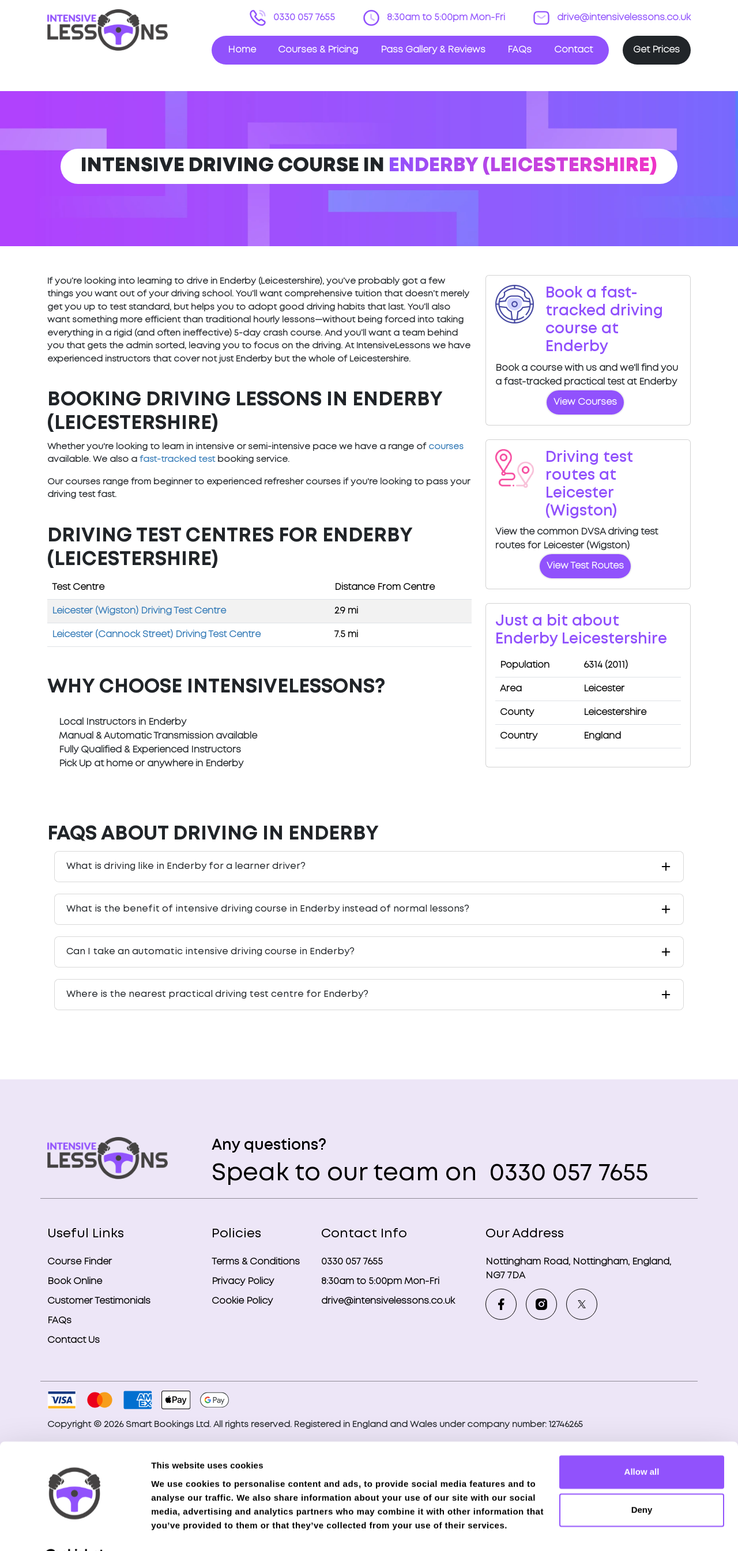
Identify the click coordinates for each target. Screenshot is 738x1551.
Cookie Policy (242, 1301)
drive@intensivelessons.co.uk (623, 17)
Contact (573, 50)
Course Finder (79, 1262)
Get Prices (656, 50)
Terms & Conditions (256, 1262)
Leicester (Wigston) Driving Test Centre (139, 611)
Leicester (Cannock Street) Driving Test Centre (156, 634)
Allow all (642, 1443)
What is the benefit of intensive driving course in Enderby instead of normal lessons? (267, 909)
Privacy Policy (243, 1281)
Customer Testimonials (98, 1301)
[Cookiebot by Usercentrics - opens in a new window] (74, 1528)
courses (446, 447)
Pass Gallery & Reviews (433, 50)
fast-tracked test (177, 459)
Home (242, 50)
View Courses (585, 402)
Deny (642, 1481)
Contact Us (73, 1340)
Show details (178, 1528)
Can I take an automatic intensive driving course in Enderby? (210, 951)
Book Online (74, 1281)
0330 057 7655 (303, 17)
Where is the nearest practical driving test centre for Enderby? (217, 994)
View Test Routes (585, 566)
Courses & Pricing (318, 50)
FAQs (519, 50)
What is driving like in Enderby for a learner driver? (186, 866)
